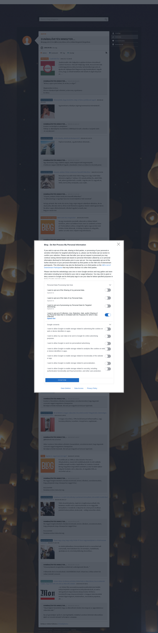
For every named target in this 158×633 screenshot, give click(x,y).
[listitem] (79, 285)
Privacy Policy (92, 388)
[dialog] (79, 316)
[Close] (119, 245)
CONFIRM (62, 380)
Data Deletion (66, 388)
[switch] (108, 290)
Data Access (78, 388)
